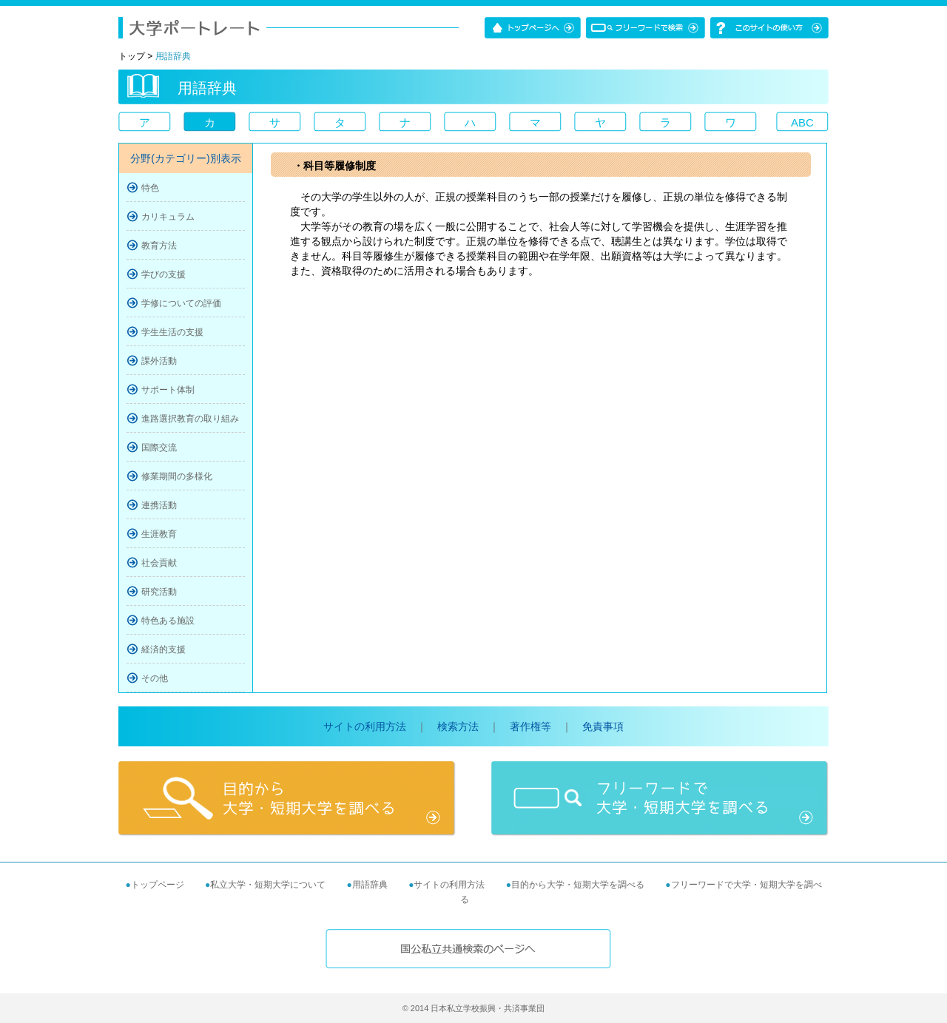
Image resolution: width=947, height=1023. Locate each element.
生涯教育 (159, 534)
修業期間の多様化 (176, 476)
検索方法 (458, 726)
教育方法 (159, 245)
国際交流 (159, 447)
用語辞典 (370, 884)
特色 (150, 188)
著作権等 (530, 726)
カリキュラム (168, 217)
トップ (131, 56)
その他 (154, 678)
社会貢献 (159, 563)
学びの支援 (163, 274)
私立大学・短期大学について (268, 884)
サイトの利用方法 (364, 726)
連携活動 (159, 505)
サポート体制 (168, 390)
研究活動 (159, 592)
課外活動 (159, 361)
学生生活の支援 (172, 332)
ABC (802, 122)
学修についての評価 (181, 303)
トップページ (157, 884)
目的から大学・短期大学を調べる (577, 884)
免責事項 (603, 726)
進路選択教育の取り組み (190, 418)
